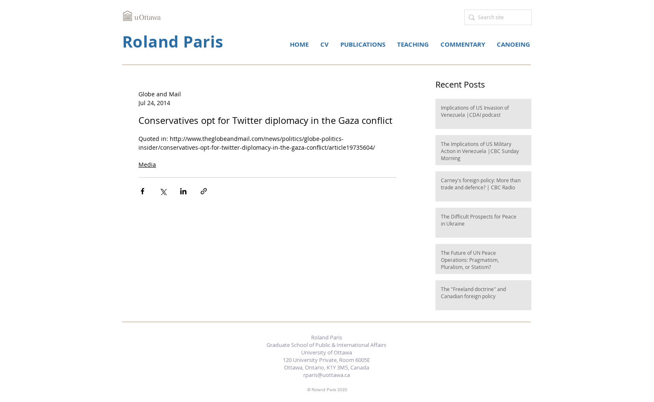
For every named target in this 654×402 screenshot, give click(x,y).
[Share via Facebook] (142, 191)
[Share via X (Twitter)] (163, 191)
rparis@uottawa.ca (326, 375)
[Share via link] (204, 191)
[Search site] (496, 17)
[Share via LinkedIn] (183, 191)
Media (147, 164)
